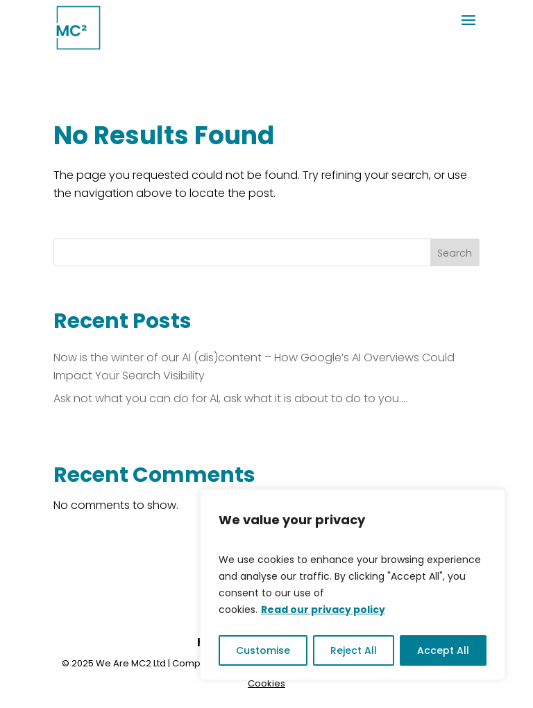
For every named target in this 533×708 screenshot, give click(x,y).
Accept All (443, 650)
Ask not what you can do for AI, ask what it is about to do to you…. (230, 398)
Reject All (353, 650)
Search (454, 253)
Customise (263, 650)
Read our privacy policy (323, 609)
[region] (352, 584)
